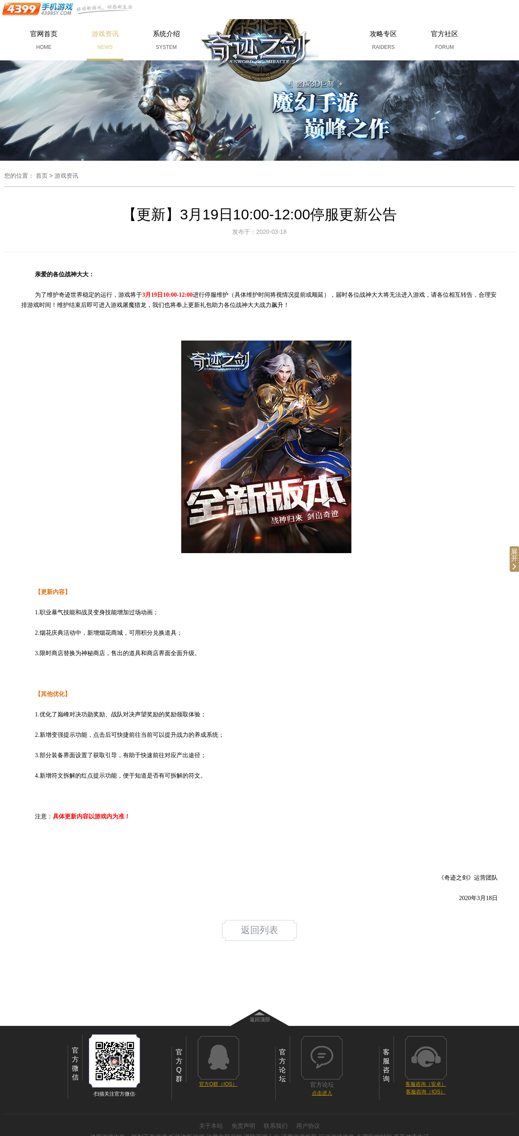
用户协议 (308, 1125)
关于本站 (211, 1125)
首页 (42, 175)
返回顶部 (260, 1019)
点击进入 (322, 1093)
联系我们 (276, 1125)
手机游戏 (68, 9)
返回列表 (259, 930)
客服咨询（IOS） (425, 1092)
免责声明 (243, 1125)
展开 (514, 558)
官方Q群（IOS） (218, 1084)
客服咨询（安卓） (425, 1084)
